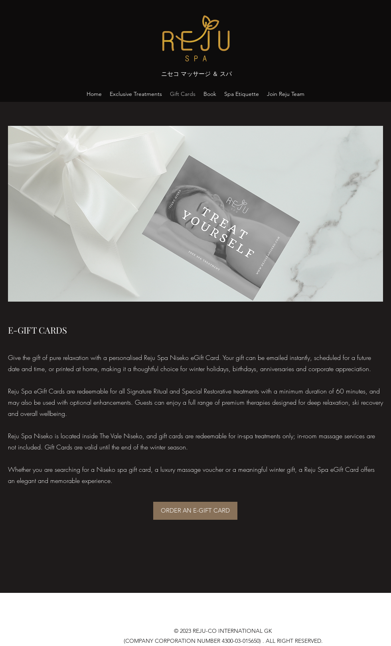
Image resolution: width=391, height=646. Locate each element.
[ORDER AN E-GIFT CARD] (195, 511)
